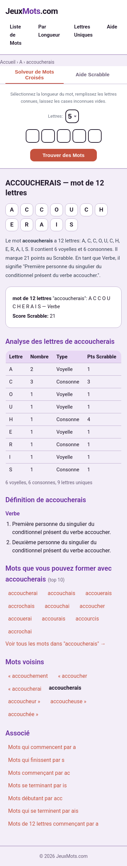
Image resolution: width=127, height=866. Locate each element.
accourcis (87, 618)
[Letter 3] (63, 136)
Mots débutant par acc (35, 798)
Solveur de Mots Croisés (34, 74)
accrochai (20, 631)
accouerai (20, 618)
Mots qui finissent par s (36, 760)
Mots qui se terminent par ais (43, 811)
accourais (53, 618)
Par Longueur (49, 31)
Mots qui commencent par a (42, 747)
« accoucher (72, 676)
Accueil (8, 62)
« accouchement (28, 676)
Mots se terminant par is (37, 785)
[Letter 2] (48, 136)
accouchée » (23, 714)
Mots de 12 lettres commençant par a (53, 824)
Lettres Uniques (83, 31)
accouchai (57, 606)
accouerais (98, 593)
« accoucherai (24, 689)
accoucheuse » (68, 701)
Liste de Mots (15, 35)
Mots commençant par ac (39, 773)
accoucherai (23, 593)
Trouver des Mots (63, 155)
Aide (112, 27)
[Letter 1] (32, 136)
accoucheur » (24, 701)
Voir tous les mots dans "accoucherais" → (55, 644)
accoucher (92, 606)
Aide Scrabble (92, 74)
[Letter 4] (79, 136)
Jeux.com (31, 11)
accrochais (21, 606)
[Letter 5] (95, 136)
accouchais (61, 593)
